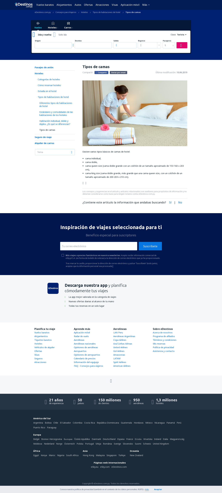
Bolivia (48, 422)
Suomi (138, 443)
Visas (115, 4)
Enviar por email (118, 72)
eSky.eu (94, 466)
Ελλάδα (138, 439)
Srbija (98, 443)
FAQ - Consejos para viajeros (88, 365)
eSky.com (105, 466)
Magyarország (177, 439)
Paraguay (51, 427)
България (68, 439)
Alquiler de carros (44, 143)
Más (144, 4)
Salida (116, 41)
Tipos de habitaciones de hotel (53, 97)
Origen (38, 41)
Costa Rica (89, 422)
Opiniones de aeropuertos (87, 354)
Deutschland (109, 439)
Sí (170, 202)
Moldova (37, 443)
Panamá (170, 422)
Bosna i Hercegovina (51, 439)
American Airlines (121, 365)
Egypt (36, 455)
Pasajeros (167, 41)
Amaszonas (119, 354)
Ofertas (88, 4)
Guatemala (126, 422)
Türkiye (121, 455)
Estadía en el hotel (47, 91)
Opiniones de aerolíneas (86, 347)
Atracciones (102, 4)
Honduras (139, 422)
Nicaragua (159, 422)
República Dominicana (108, 422)
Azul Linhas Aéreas (122, 343)
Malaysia (100, 455)
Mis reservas (159, 343)
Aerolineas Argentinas (124, 336)
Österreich (69, 443)
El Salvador (65, 422)
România (107, 443)
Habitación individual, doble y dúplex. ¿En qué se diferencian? (54, 122)
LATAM (116, 358)
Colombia (77, 422)
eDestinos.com (119, 466)
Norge (59, 443)
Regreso (141, 41)
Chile (55, 422)
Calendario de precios (84, 358)
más (147, 489)
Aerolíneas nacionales (85, 343)
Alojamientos (64, 4)
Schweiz (147, 443)
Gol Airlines (118, 351)
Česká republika (82, 439)
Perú (179, 422)
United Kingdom (161, 443)
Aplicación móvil (130, 4)
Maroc (52, 455)
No (180, 202)
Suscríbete (150, 246)
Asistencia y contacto (164, 351)
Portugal (89, 443)
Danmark (96, 439)
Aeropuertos (80, 351)
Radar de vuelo (81, 336)
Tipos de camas (47, 129)
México (149, 422)
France (129, 439)
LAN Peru (118, 332)
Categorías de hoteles (49, 79)
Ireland (157, 439)
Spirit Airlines (119, 362)
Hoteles (39, 73)
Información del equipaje (86, 362)
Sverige (117, 443)
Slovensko (128, 443)
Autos (78, 4)
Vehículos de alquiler (44, 347)
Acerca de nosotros (163, 332)
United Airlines (120, 347)
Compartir (101, 72)
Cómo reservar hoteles (49, 85)
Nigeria (60, 455)
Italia (165, 439)
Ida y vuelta (44, 34)
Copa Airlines (119, 339)
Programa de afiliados (164, 336)
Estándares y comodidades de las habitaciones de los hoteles (56, 114)
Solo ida (63, 34)
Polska (80, 443)
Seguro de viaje (43, 137)
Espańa (120, 439)
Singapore (112, 455)
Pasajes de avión (44, 67)
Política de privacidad (163, 347)
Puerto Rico (39, 427)
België (36, 439)
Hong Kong (88, 455)
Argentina (38, 422)
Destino (78, 41)
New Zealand (136, 455)
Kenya (44, 455)
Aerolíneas (79, 339)
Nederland (49, 443)
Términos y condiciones (164, 339)
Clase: (173, 34)
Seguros (38, 358)
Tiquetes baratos (43, 339)
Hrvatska (147, 439)
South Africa (72, 455)
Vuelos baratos (45, 4)
